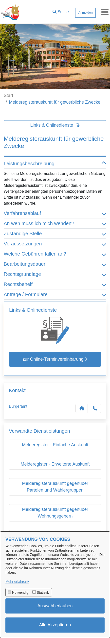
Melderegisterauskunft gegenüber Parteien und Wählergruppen (55, 487)
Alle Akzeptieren (55, 624)
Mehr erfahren (16, 582)
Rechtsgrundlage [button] (55, 274)
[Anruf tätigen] (95, 408)
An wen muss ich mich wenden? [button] (55, 223)
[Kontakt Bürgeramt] (81, 408)
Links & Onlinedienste (55, 125)
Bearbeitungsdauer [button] (55, 264)
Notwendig (20, 592)
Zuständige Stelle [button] (55, 233)
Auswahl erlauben (55, 605)
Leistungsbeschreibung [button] (55, 163)
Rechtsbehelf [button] (55, 284)
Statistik (43, 592)
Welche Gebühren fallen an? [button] (55, 254)
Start (8, 95)
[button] (60, 10)
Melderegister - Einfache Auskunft (55, 444)
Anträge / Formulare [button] (55, 294)
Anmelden (85, 12)
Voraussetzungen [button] (55, 244)
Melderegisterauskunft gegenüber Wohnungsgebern (55, 513)
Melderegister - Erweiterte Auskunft (55, 464)
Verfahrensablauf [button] (55, 213)
